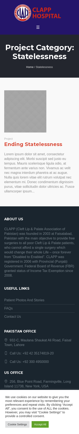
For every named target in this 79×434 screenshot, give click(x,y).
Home (29, 67)
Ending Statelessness (33, 144)
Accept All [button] (40, 424)
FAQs (8, 308)
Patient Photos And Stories (24, 300)
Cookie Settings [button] (17, 424)
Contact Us (12, 316)
